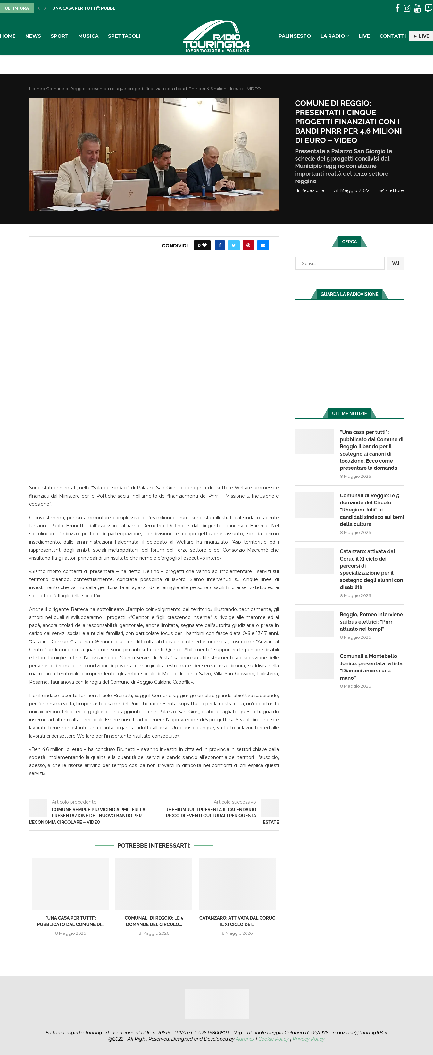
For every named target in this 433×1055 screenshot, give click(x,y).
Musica (88, 36)
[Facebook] (397, 8)
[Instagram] (407, 8)
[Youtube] (417, 8)
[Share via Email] (263, 245)
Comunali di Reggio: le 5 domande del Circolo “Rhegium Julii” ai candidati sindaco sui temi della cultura (372, 510)
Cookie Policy (273, 1039)
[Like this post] (204, 245)
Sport (60, 36)
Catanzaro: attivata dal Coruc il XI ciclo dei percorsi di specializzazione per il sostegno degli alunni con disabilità (371, 569)
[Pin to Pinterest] (248, 245)
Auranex (245, 1039)
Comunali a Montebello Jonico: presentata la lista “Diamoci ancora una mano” (371, 667)
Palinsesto (295, 36)
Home (8, 36)
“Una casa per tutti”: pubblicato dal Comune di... (108, 8)
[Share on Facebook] (220, 245)
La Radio (333, 36)
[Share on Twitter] (234, 245)
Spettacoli (124, 36)
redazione (312, 190)
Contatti (392, 36)
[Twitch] (428, 8)
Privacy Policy (309, 1039)
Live (364, 36)
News (33, 36)
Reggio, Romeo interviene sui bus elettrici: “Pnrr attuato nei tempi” (371, 622)
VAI (395, 263)
